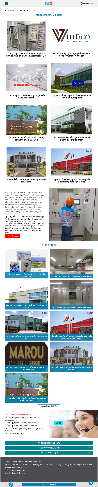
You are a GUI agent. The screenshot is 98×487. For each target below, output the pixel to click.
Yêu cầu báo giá (49, 485)
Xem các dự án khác (49, 406)
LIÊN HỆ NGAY (12, 236)
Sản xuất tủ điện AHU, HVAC (21, 10)
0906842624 (88, 4)
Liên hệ (58, 423)
